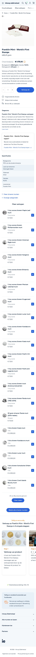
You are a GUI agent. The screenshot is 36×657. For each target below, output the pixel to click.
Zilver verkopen (20, 8)
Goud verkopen (7, 8)
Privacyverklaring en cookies (26, 654)
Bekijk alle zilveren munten (18, 510)
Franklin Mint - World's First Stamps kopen (17, 147)
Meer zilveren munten (10, 194)
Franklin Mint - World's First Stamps (20, 13)
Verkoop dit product (25, 91)
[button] (33, 552)
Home (5, 13)
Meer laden (18, 500)
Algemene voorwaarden (9, 654)
